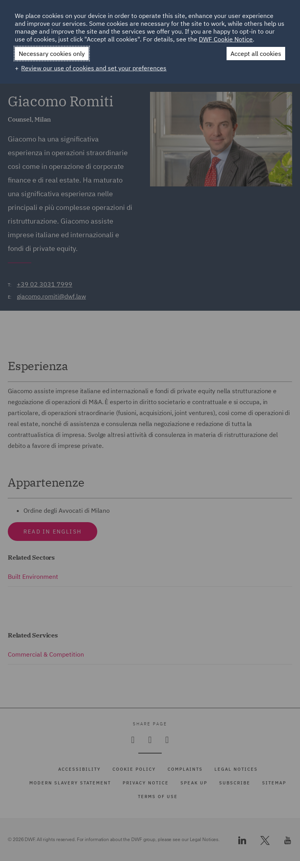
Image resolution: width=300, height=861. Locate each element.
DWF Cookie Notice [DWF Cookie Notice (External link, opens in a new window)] (226, 39)
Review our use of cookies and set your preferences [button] (93, 68)
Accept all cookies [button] (255, 53)
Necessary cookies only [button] (52, 53)
